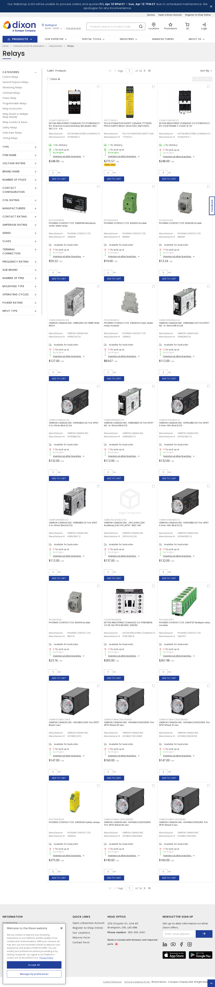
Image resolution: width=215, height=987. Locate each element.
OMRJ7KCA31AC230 (115, 519)
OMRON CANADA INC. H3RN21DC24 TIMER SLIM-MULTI (74, 324)
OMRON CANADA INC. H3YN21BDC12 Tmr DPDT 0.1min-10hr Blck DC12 (184, 424)
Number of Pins (13, 278)
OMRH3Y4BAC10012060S (118, 719)
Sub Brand (10, 270)
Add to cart (59, 178)
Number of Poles (14, 179)
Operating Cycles (16, 294)
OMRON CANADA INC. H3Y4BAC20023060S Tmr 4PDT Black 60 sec (127, 823)
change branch (73, 28)
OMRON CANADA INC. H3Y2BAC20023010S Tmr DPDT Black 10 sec (184, 723)
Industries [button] (127, 39)
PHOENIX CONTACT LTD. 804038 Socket (180, 223)
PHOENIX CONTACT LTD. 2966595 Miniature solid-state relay (72, 224)
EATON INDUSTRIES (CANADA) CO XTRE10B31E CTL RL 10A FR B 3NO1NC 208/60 (128, 624)
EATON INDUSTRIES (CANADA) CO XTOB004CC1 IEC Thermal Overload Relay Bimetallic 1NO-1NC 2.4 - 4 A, (74, 126)
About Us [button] (195, 39)
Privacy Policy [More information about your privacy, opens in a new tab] (46, 957)
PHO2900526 (56, 819)
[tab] (20, 72)
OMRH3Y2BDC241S (59, 719)
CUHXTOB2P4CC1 (169, 120)
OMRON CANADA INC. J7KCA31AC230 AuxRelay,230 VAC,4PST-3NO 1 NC (124, 524)
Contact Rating (15, 216)
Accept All (34, 964)
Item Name (9, 155)
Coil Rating (11, 200)
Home (6, 45)
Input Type (10, 311)
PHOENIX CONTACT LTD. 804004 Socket (125, 223)
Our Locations (81, 932)
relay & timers (56, 45)
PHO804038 (166, 220)
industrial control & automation (28, 45)
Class (7, 241)
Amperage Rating (15, 225)
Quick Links (81, 916)
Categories (11, 72)
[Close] (61, 928)
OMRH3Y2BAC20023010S (173, 719)
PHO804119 (55, 619)
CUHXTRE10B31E (112, 619)
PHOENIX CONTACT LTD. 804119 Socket (69, 622)
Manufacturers (163, 39)
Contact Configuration (14, 190)
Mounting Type (13, 286)
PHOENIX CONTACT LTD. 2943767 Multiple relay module (184, 624)
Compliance (10, 923)
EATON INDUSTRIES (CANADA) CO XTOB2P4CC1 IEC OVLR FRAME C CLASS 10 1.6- (184, 124)
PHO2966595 (56, 220)
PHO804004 (111, 220)
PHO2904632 (111, 320)
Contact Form (81, 942)
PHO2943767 (166, 619)
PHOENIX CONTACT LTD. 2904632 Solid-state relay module (128, 324)
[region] (34, 953)
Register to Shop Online (198, 14)
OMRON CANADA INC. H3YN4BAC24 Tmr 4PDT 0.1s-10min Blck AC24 (73, 424)
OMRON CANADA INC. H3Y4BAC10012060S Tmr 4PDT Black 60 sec (129, 723)
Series (7, 233)
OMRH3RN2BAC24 (169, 320)
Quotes (151, 14)
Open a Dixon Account (170, 14)
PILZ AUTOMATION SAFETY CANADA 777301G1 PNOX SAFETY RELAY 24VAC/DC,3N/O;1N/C (128, 124)
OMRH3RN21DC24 (59, 320)
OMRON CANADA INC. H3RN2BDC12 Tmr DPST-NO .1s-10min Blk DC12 (129, 424)
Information (13, 916)
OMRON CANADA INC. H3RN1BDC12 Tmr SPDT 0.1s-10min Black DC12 (73, 524)
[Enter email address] (179, 934)
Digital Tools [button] (91, 39)
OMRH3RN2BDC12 (114, 420)
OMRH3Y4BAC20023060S (118, 819)
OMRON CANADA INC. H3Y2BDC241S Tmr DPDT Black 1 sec (74, 723)
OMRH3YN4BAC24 (59, 420)
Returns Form (81, 937)
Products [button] (20, 39)
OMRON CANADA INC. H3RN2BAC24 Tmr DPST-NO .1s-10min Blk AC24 (184, 324)
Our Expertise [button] (54, 39)
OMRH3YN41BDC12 (169, 519)
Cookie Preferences (112, 982)
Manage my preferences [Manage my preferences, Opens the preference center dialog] (34, 973)
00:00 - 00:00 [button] (52, 28)
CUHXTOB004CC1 (59, 120)
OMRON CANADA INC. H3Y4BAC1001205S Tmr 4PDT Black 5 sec (183, 823)
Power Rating (13, 302)
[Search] (116, 26)
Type (6, 147)
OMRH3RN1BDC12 (59, 519)
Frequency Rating (16, 261)
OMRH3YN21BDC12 (169, 420)
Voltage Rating (14, 163)
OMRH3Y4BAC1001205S (172, 819)
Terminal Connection (11, 251)
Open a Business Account (89, 923)
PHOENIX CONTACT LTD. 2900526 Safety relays (74, 822)
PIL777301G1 (110, 120)
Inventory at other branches (67, 156)
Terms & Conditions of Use (137, 981)
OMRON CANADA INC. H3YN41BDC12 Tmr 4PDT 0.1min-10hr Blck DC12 (184, 524)
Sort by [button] (204, 70)
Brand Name (11, 171)
